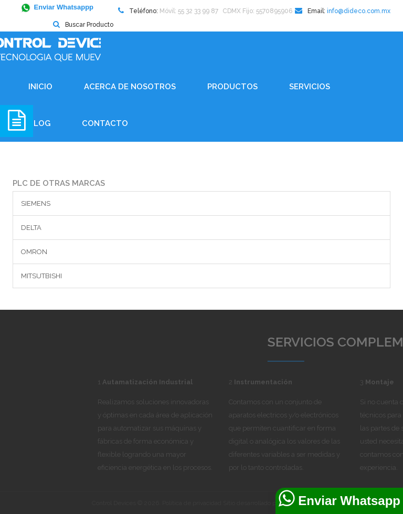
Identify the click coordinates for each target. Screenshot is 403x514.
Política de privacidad (191, 503)
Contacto (105, 123)
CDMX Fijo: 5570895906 (257, 11)
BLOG (39, 123)
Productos (232, 86)
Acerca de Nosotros (130, 86)
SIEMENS (35, 203)
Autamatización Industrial (176, 382)
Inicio (40, 86)
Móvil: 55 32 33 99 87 (189, 11)
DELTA (31, 228)
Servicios (309, 86)
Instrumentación (291, 382)
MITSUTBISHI (41, 276)
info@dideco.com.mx (358, 11)
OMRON (34, 252)
